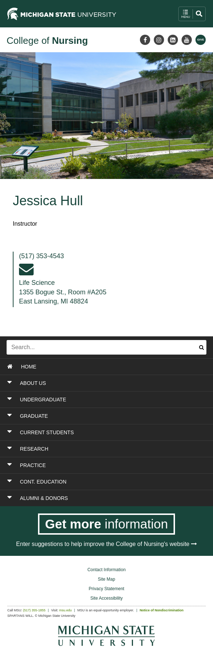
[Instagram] (159, 40)
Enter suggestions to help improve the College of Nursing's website (106, 544)
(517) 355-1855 (34, 610)
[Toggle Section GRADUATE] (89, 416)
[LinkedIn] (173, 40)
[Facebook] (145, 40)
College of (47, 40)
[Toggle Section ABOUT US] (89, 383)
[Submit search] (201, 347)
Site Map (106, 579)
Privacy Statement (106, 588)
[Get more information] (106, 524)
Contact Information (106, 569)
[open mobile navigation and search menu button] (192, 14)
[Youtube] (187, 40)
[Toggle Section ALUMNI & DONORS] (89, 498)
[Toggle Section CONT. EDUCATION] (89, 482)
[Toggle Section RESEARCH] (89, 449)
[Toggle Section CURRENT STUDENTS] (89, 432)
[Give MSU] (200, 40)
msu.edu (65, 610)
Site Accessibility (106, 598)
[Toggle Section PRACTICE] (89, 465)
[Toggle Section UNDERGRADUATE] (89, 399)
